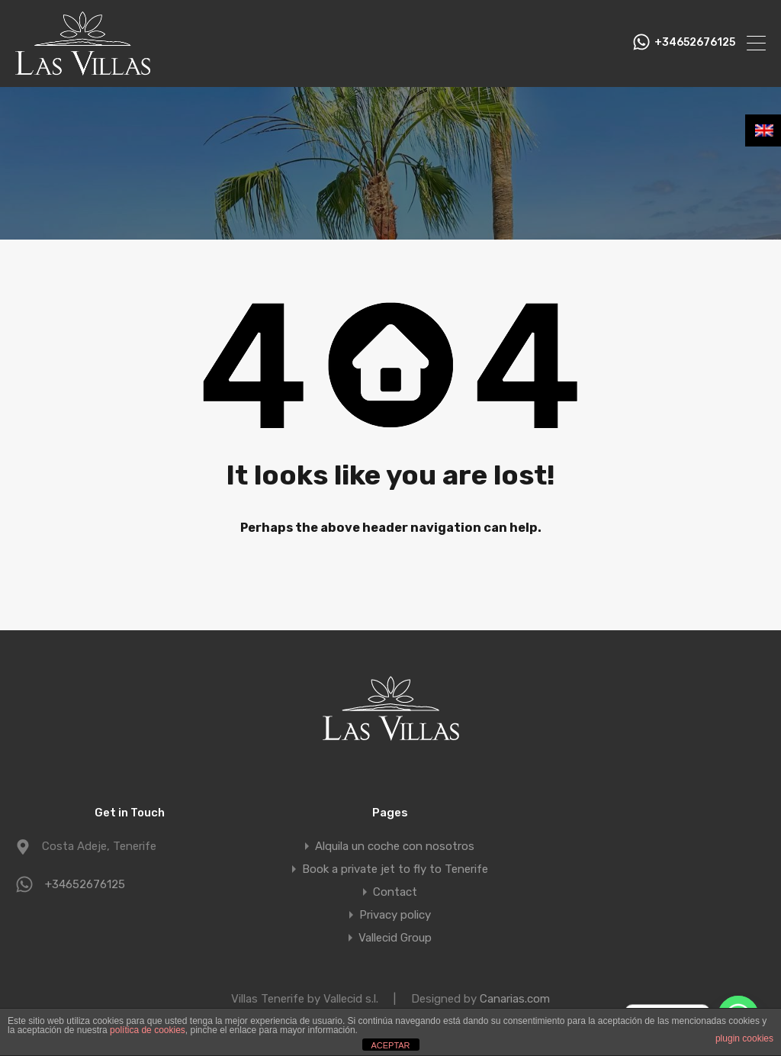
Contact (395, 892)
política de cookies (147, 1030)
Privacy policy (395, 915)
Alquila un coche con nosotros (394, 846)
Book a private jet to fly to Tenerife (395, 869)
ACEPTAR (390, 1045)
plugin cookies (744, 1038)
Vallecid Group (395, 938)
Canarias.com (515, 999)
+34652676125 (694, 43)
